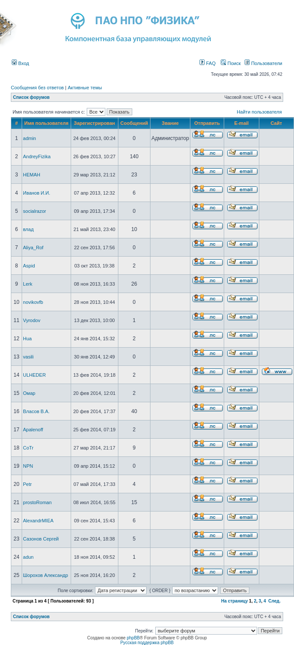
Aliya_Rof (33, 247)
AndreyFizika (37, 156)
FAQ (207, 63)
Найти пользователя (259, 111)
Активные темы (85, 87)
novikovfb (33, 302)
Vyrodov (31, 320)
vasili (28, 356)
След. (274, 601)
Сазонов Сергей (41, 538)
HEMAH (31, 174)
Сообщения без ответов (37, 87)
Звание (170, 123)
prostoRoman (37, 502)
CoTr (28, 447)
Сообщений (134, 123)
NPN (28, 466)
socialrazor (34, 211)
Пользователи (263, 63)
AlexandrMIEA (38, 520)
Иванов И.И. (36, 192)
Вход (20, 63)
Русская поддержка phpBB (146, 642)
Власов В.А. (36, 411)
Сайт (276, 123)
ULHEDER (34, 375)
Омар (29, 393)
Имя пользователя (46, 123)
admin (29, 138)
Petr (27, 484)
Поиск (231, 63)
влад (28, 229)
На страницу (234, 601)
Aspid (29, 265)
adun (28, 557)
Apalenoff (33, 429)
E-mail (241, 123)
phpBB (133, 637)
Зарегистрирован (94, 123)
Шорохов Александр (45, 575)
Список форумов (31, 97)
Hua (27, 338)
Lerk (27, 284)
